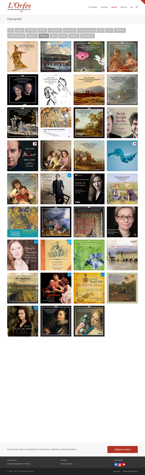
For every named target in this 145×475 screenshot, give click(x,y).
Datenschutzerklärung (130, 471)
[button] (136, 7)
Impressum (116, 471)
